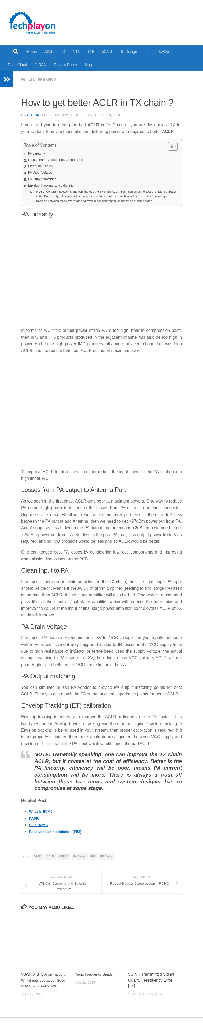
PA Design (79, 863)
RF (93, 863)
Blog (88, 65)
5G (23, 79)
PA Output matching (44, 179)
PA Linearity (38, 154)
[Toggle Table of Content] (170, 146)
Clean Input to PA (42, 166)
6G (62, 51)
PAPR (34, 825)
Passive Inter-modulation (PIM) (59, 839)
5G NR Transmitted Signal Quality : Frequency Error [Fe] (151, 987)
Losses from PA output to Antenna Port (60, 160)
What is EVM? (43, 819)
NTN (76, 51)
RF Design (128, 51)
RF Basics (49, 79)
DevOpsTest (167, 51)
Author (33, 115)
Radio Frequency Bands (96, 981)
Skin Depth (40, 832)
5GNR (107, 51)
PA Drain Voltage (42, 173)
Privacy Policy (65, 65)
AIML (48, 51)
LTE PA (63, 863)
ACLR (50, 863)
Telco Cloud (17, 65)
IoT (147, 51)
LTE (91, 51)
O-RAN (41, 65)
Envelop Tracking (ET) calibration (56, 186)
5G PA (37, 863)
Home (32, 51)
